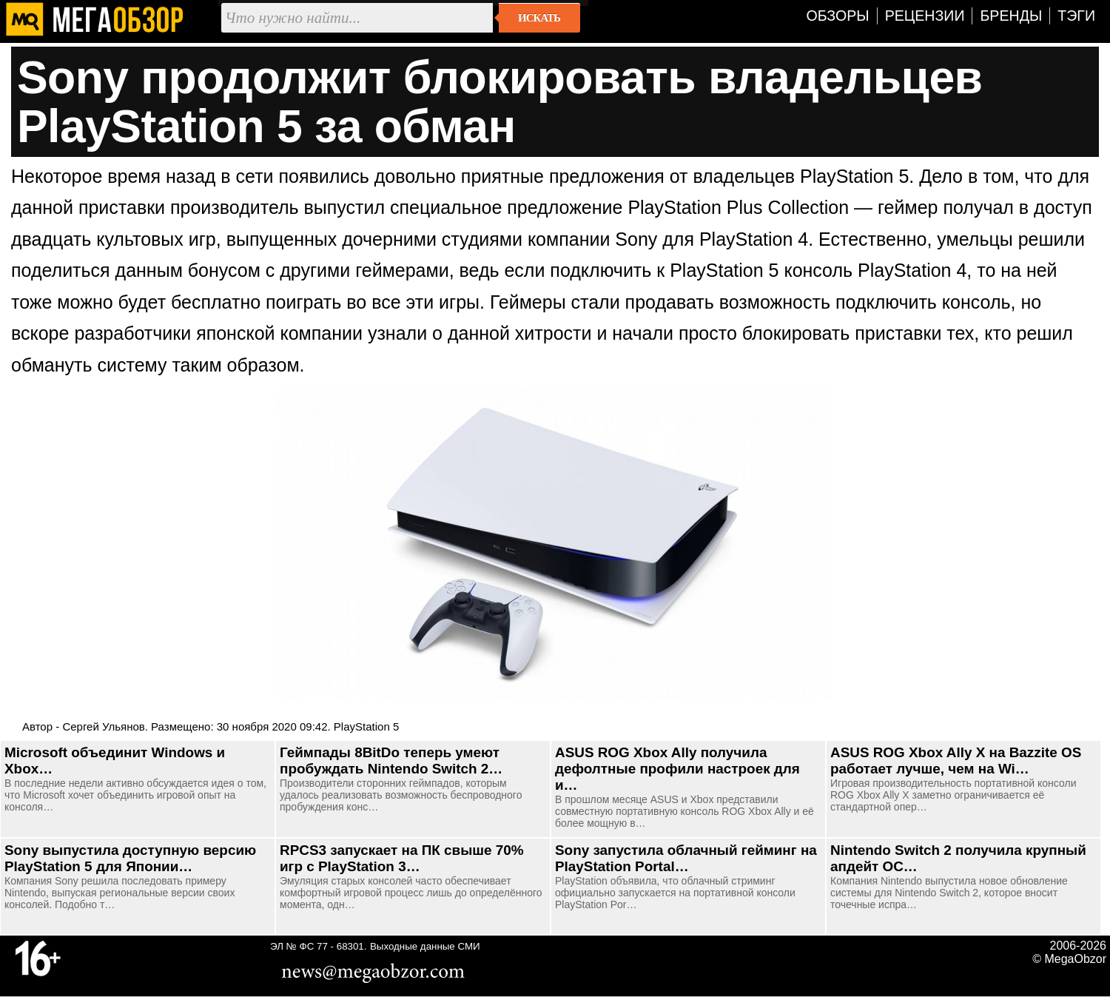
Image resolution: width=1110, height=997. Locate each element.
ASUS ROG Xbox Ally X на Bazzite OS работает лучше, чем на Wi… (955, 760)
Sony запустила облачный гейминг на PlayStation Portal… (686, 858)
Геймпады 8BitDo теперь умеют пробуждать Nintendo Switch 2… (391, 760)
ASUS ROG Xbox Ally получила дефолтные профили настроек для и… (677, 769)
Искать (539, 18)
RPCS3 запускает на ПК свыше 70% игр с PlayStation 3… (402, 858)
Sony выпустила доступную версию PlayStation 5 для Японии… (130, 858)
